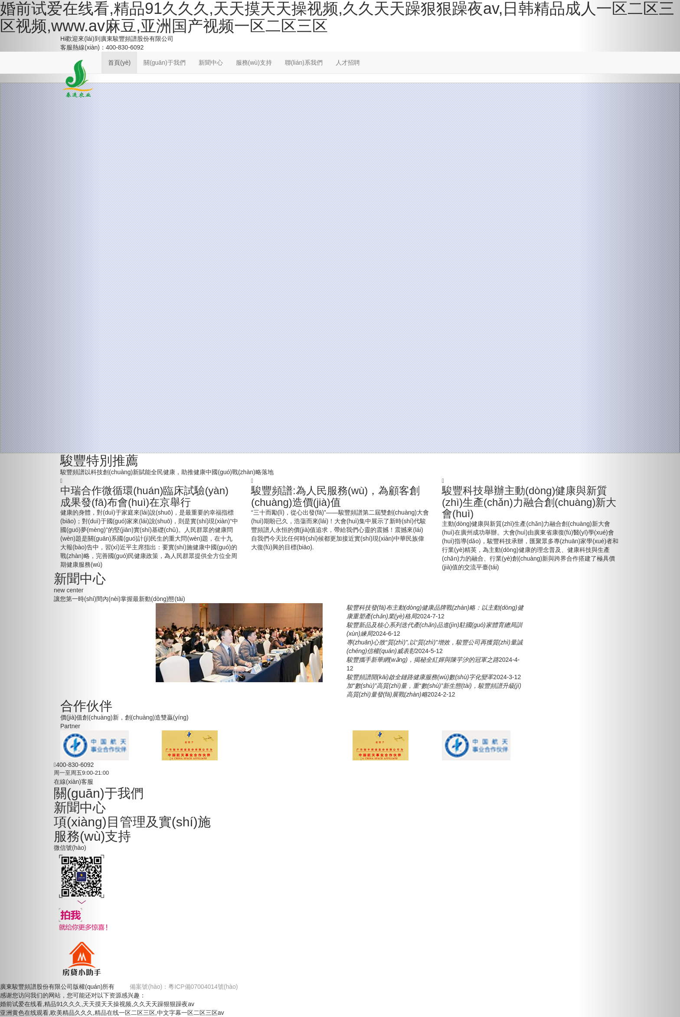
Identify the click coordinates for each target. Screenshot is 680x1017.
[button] (51, 508)
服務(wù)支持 (254, 62)
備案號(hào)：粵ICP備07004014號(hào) (184, 986)
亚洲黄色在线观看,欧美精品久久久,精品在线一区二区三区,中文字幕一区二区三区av (112, 1012)
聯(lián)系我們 (304, 62)
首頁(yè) (119, 62)
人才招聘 (348, 62)
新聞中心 (211, 62)
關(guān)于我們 (164, 62)
